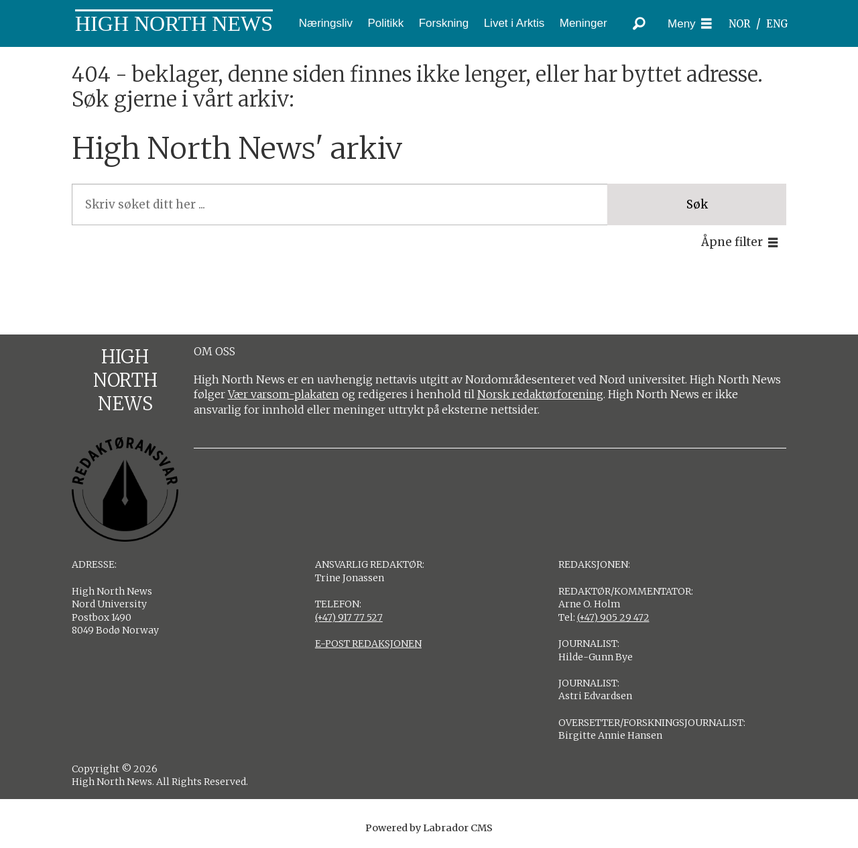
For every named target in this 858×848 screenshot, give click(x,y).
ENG (777, 23)
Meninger (583, 23)
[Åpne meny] (690, 24)
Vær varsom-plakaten (283, 394)
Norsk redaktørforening (540, 394)
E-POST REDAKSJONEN (368, 644)
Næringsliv (326, 23)
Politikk (385, 23)
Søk (697, 204)
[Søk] (639, 23)
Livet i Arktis (514, 23)
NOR (739, 23)
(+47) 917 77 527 (349, 617)
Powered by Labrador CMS (429, 828)
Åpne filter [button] (732, 242)
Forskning (444, 23)
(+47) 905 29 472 (613, 617)
